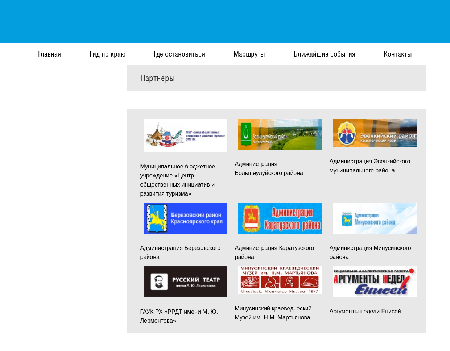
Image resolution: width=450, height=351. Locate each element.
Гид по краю (107, 54)
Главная (49, 54)
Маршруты (249, 54)
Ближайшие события (324, 54)
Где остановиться (179, 54)
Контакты (398, 54)
